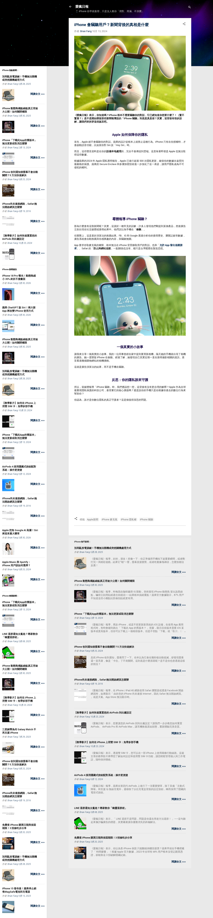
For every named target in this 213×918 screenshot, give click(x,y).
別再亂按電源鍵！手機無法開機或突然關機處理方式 (102, 548)
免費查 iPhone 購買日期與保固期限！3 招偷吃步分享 (103, 837)
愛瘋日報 (82, 7)
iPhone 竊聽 (146, 519)
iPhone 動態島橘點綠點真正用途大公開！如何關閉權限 (104, 580)
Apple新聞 (92, 519)
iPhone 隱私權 (128, 519)
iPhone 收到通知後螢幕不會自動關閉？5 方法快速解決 (104, 646)
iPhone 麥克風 (109, 519)
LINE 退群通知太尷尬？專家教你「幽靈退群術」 (100, 808)
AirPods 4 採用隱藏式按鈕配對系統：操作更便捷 (101, 775)
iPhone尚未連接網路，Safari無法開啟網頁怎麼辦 (101, 679)
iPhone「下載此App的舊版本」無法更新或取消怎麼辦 (104, 613)
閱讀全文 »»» (179, 571)
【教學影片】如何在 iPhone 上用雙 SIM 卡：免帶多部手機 (106, 742)
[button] (184, 24)
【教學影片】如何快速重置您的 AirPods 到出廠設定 (102, 712)
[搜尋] (189, 7)
